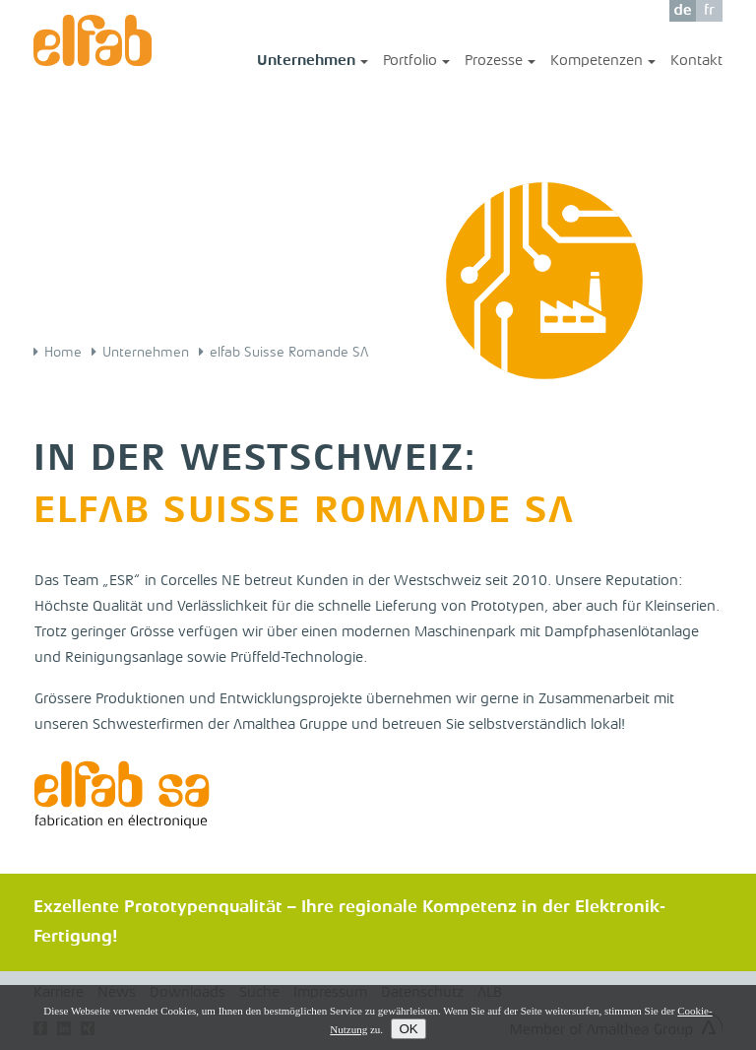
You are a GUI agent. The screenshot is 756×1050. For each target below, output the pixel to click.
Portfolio (416, 62)
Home (63, 353)
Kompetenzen (603, 62)
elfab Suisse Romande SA (289, 353)
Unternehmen (312, 62)
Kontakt (696, 61)
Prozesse (500, 62)
